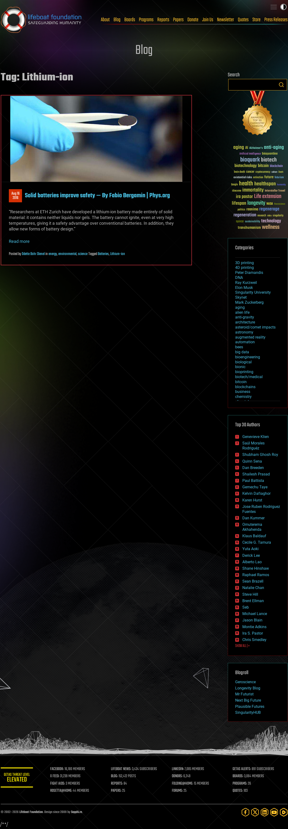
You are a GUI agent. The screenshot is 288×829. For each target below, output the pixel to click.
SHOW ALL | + (242, 646)
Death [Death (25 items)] (280, 172)
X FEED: (55, 776)
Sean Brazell (252, 581)
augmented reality (250, 337)
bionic (240, 367)
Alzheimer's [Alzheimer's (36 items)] (256, 148)
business (242, 391)
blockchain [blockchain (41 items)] (276, 166)
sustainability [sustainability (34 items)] (252, 222)
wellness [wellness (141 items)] (270, 227)
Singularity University (253, 292)
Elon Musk (244, 287)
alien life (242, 312)
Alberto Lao (252, 562)
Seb (245, 607)
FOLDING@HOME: (183, 784)
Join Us (207, 20)
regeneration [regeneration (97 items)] (245, 215)
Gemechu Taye (254, 487)
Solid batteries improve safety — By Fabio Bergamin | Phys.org (97, 195)
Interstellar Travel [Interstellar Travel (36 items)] (275, 191)
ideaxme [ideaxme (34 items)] (236, 191)
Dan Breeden (253, 467)
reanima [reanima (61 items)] (252, 209)
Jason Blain (252, 620)
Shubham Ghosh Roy (260, 454)
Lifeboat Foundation (31, 812)
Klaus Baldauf (254, 536)
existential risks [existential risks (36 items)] (243, 177)
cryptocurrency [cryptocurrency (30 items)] (262, 172)
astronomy (244, 332)
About (105, 20)
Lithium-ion (117, 254)
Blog (117, 20)
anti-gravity (244, 317)
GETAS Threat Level (17, 778)
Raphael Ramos (255, 575)
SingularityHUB (248, 712)
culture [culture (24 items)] (274, 172)
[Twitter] (255, 812)
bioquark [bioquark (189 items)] (250, 159)
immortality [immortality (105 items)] (253, 190)
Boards (129, 20)
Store (256, 20)
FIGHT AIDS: (58, 784)
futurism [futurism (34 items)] (279, 177)
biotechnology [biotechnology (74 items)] (245, 165)
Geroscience (245, 682)
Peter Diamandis (249, 272)
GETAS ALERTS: (242, 769)
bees (239, 347)
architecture (245, 322)
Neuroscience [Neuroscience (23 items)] (279, 204)
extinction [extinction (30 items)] (258, 177)
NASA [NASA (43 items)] (269, 204)
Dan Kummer (253, 518)
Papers (178, 20)
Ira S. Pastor (252, 633)
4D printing (244, 267)
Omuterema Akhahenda (252, 527)
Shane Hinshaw (255, 568)
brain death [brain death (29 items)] (239, 172)
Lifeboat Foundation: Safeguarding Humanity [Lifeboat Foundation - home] (41, 20)
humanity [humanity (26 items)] (281, 184)
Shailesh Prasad (256, 474)
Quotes (243, 20)
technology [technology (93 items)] (271, 221)
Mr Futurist (244, 694)
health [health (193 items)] (246, 183)
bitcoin (241, 382)
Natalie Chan (253, 587)
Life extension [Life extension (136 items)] (267, 196)
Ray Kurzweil (246, 282)
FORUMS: (177, 791)
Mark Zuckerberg (249, 302)
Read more (19, 241)
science (82, 254)
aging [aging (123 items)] (238, 148)
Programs (146, 20)
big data (242, 352)
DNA (239, 277)
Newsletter (225, 20)
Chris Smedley (254, 639)
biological (243, 362)
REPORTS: (118, 784)
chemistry (243, 396)
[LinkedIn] (264, 812)
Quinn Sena (252, 461)
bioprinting (244, 372)
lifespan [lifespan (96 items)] (239, 203)
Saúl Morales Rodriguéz (253, 445)
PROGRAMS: (240, 784)
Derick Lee (251, 555)
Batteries (103, 254)
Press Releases (276, 20)
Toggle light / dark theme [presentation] (283, 7)
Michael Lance (254, 613)
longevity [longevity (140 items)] (256, 203)
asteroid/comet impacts (255, 327)
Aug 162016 (15, 196)
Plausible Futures (249, 706)
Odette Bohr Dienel (33, 254)
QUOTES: (238, 791)
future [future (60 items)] (268, 177)
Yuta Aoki (250, 549)
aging (240, 307)
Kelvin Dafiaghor (256, 493)
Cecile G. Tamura (256, 542)
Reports (163, 20)
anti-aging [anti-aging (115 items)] (274, 148)
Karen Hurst (252, 500)
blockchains (245, 387)
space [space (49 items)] (240, 221)
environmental (67, 254)
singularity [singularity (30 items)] (278, 215)
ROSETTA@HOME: (62, 791)
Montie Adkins (254, 627)
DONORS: (177, 776)
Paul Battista (253, 480)
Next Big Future (248, 700)
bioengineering (247, 357)
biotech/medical (249, 377)
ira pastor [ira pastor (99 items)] (244, 196)
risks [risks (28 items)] (269, 215)
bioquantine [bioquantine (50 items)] (270, 153)
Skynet (241, 297)
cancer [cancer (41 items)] (250, 172)
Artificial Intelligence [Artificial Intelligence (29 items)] (250, 154)
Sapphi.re (76, 812)
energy (53, 254)
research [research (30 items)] (261, 215)
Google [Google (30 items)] (234, 184)
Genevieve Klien (255, 436)
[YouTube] (274, 812)
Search (281, 84)
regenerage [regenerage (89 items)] (269, 209)
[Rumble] (284, 812)
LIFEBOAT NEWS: (122, 769)
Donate (192, 20)
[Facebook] (245, 812)
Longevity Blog (247, 688)
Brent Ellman (253, 601)
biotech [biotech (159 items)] (269, 160)
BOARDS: (238, 776)
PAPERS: (117, 791)
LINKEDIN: (178, 769)
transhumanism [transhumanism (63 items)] (249, 227)
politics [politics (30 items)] (241, 209)
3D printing (244, 263)
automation (245, 342)
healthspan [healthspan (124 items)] (265, 184)
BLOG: (115, 776)
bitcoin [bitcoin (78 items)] (263, 165)
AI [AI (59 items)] (246, 148)
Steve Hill (250, 594)
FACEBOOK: (58, 769)
